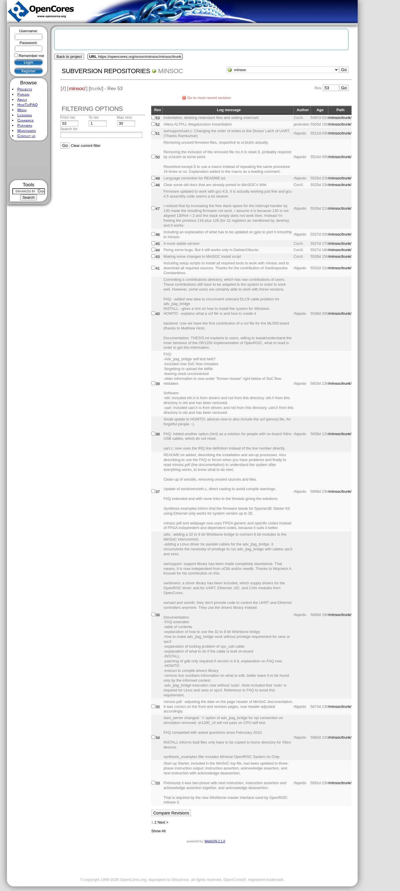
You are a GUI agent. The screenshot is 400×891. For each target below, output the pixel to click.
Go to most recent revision (209, 98)
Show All (158, 831)
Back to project (69, 56)
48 (158, 185)
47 (158, 208)
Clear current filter (86, 145)
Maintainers (26, 130)
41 (158, 268)
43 (158, 257)
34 (158, 737)
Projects (24, 89)
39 (158, 384)
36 (158, 615)
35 (158, 707)
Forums (23, 94)
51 (158, 133)
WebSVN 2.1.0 (214, 841)
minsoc (170, 71)
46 (158, 234)
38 (158, 434)
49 (158, 178)
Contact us (26, 136)
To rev (93, 117)
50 (158, 157)
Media (21, 110)
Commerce (25, 120)
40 (158, 314)
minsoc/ (77, 88)
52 (158, 124)
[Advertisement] (29, 160)
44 (158, 250)
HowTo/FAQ (27, 105)
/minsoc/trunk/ (339, 117)
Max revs (124, 117)
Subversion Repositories (106, 71)
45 (158, 244)
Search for (68, 129)
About (22, 99)
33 (158, 783)
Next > (163, 822)
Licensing (24, 115)
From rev (67, 117)
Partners (24, 125)
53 (158, 118)
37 (158, 492)
